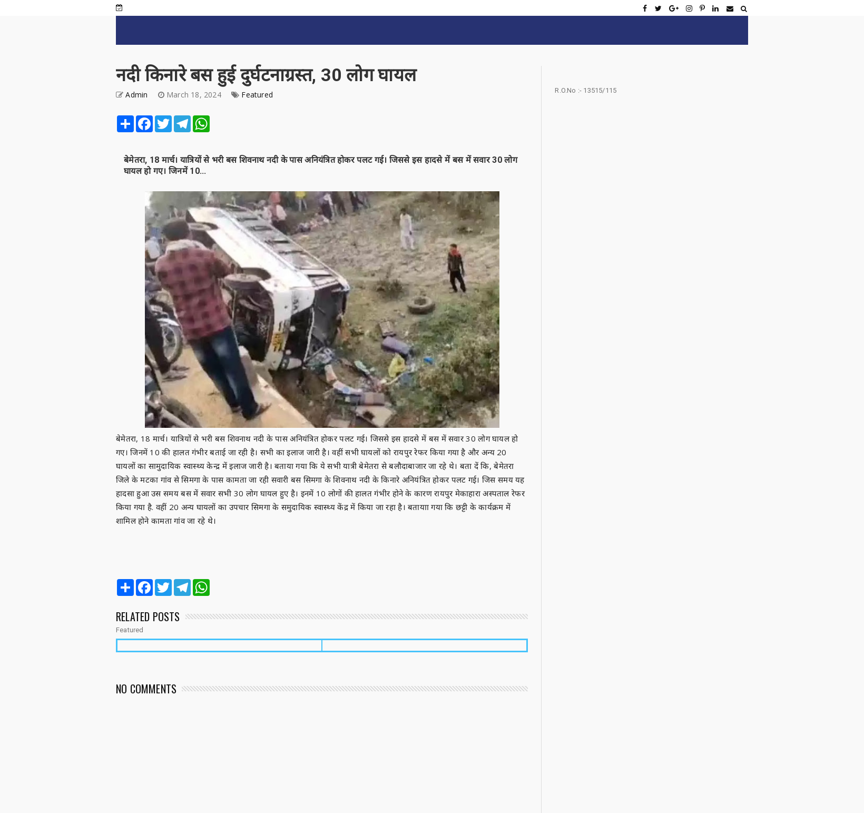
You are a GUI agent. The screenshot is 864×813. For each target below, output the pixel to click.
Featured (257, 95)
